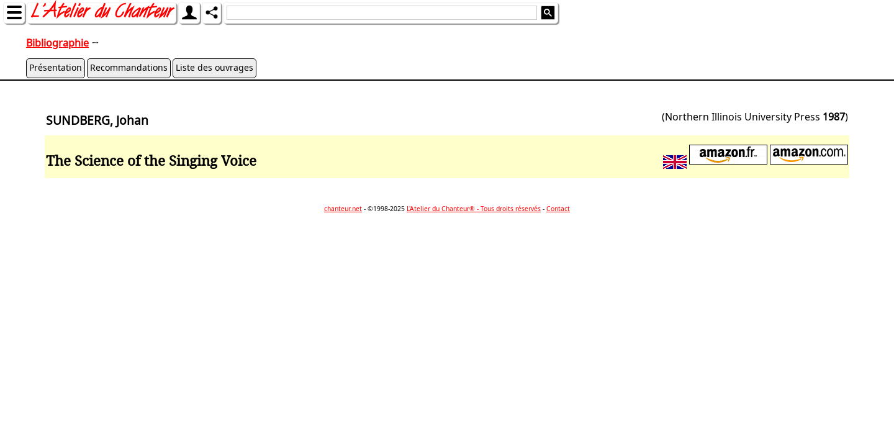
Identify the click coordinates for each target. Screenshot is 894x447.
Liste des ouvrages (214, 67)
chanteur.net (343, 208)
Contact (558, 208)
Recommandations (129, 67)
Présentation (55, 67)
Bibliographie (57, 43)
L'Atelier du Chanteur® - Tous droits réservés (474, 208)
